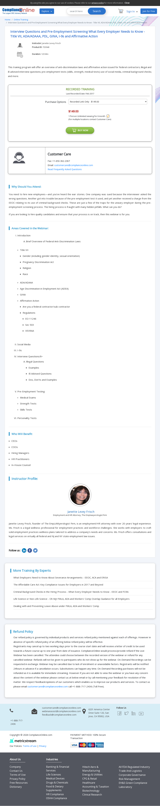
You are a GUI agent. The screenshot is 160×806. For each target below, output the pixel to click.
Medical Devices (55, 778)
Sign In (132, 11)
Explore (47, 11)
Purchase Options (55, 102)
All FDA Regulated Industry (134, 767)
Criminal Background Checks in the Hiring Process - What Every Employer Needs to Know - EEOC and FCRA (70, 591)
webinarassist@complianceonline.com (61, 711)
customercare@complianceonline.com (73, 165)
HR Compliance (55, 794)
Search (97, 11)
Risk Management (129, 779)
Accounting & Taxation (95, 787)
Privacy (42, 746)
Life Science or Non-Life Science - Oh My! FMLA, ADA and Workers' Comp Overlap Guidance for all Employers (71, 599)
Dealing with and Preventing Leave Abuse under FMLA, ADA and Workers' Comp (56, 606)
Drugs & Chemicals (57, 782)
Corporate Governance (132, 775)
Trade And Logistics (130, 771)
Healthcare (88, 783)
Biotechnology (90, 791)
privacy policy (98, 3)
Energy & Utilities (92, 775)
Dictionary (16, 787)
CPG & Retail (89, 778)
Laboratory (125, 787)
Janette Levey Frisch (51, 43)
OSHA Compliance (56, 798)
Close (127, 3)
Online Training (21, 19)
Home (7, 19)
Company (15, 767)
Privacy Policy (17, 779)
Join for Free (148, 11)
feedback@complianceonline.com (59, 714)
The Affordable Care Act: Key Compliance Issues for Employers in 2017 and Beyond (58, 584)
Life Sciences (53, 774)
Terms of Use (18, 775)
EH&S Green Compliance (133, 783)
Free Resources (19, 783)
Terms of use (30, 746)
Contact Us (16, 771)
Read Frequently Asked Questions (65, 169)
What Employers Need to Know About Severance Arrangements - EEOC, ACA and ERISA (60, 577)
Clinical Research (92, 795)
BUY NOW (80, 130)
